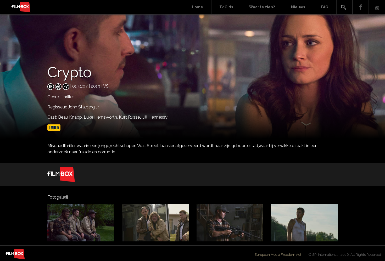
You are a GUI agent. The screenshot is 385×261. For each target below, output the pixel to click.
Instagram (377, 7)
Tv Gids (226, 7)
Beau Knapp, (71, 117)
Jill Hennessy (155, 117)
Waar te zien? (262, 7)
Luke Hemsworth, (101, 117)
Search (344, 7)
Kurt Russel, (131, 117)
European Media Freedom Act (278, 255)
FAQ (324, 7)
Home (197, 7)
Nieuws (298, 7)
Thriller (67, 96)
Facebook (361, 7)
